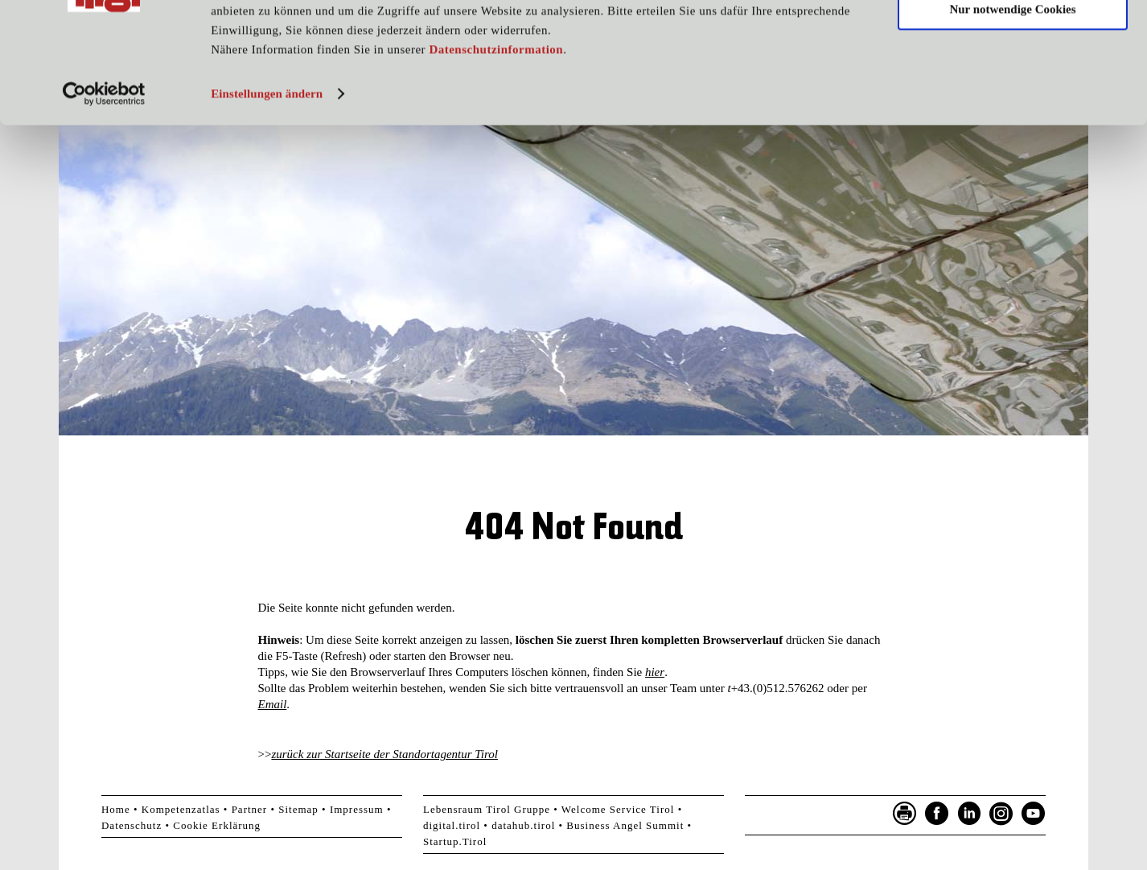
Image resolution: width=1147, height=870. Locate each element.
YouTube (1034, 814)
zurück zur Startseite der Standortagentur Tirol (384, 754)
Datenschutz (131, 825)
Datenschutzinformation (496, 127)
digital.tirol (451, 825)
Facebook (937, 814)
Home (115, 809)
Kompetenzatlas (181, 809)
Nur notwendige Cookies (1012, 86)
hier (654, 672)
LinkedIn (969, 814)
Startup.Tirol (455, 841)
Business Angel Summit (625, 825)
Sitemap (298, 809)
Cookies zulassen (1012, 39)
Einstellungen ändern (267, 171)
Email (272, 704)
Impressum (357, 809)
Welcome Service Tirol (618, 809)
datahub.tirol (523, 825)
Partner (250, 809)
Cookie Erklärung (217, 825)
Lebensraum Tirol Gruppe (486, 809)
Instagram (1001, 814)
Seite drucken (905, 814)
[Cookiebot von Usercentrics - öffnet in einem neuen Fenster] (104, 171)
